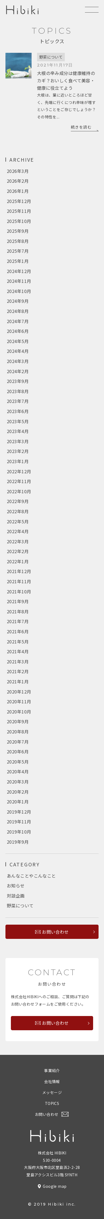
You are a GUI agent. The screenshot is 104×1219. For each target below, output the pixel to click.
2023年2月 (18, 451)
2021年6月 (18, 631)
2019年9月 (18, 841)
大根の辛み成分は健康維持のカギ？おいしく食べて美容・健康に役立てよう (66, 80)
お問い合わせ (55, 931)
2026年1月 (18, 191)
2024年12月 (19, 271)
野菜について (51, 57)
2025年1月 (18, 261)
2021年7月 (18, 621)
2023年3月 (18, 441)
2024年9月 (18, 301)
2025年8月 (18, 241)
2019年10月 (19, 831)
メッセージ (52, 1092)
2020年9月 (18, 721)
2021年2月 (18, 671)
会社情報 (52, 1081)
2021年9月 (18, 601)
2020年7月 (18, 741)
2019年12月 (19, 811)
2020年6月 (18, 751)
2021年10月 (19, 591)
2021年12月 (19, 571)
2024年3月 (18, 361)
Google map (54, 1186)
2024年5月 (18, 341)
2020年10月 (19, 711)
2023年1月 (18, 461)
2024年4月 (18, 351)
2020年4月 (18, 771)
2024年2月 (18, 371)
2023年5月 (18, 421)
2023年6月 (18, 411)
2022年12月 (19, 471)
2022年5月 (18, 521)
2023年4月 (18, 431)
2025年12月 (19, 201)
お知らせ (16, 885)
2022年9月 (18, 501)
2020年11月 (19, 701)
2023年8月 (18, 391)
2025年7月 (18, 251)
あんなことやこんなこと (31, 875)
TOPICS (52, 1103)
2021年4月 (18, 651)
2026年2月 (18, 181)
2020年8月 (18, 731)
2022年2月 (18, 551)
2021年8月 (18, 611)
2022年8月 (18, 511)
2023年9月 (18, 381)
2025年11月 (19, 211)
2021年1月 (18, 681)
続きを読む (81, 127)
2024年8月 (18, 311)
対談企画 (16, 895)
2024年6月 (18, 331)
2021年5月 (18, 641)
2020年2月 (18, 791)
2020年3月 (18, 781)
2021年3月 (18, 661)
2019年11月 (19, 821)
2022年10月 (19, 491)
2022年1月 (18, 561)
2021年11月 (19, 581)
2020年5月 (18, 761)
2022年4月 (18, 531)
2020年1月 (18, 801)
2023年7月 (18, 401)
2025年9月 (18, 231)
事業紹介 (52, 1070)
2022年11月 (19, 481)
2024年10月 (19, 291)
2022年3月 (18, 541)
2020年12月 (19, 691)
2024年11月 (19, 281)
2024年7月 (18, 321)
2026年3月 (18, 171)
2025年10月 (19, 221)
